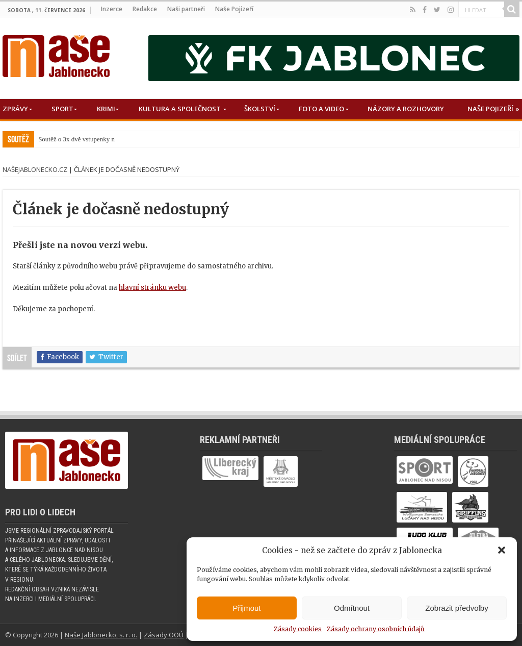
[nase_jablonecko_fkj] (333, 58)
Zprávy (15, 108)
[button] (502, 550)
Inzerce (111, 9)
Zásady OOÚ (164, 634)
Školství (259, 108)
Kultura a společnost (180, 108)
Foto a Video (321, 108)
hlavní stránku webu (152, 287)
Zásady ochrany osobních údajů (376, 629)
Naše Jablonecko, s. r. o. (101, 634)
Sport (62, 108)
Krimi (106, 108)
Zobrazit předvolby (456, 608)
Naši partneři (186, 9)
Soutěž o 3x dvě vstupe (69, 139)
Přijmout (246, 608)
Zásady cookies (298, 629)
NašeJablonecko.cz (35, 169)
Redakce (145, 9)
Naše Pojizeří (234, 9)
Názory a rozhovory (406, 108)
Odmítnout (352, 608)
